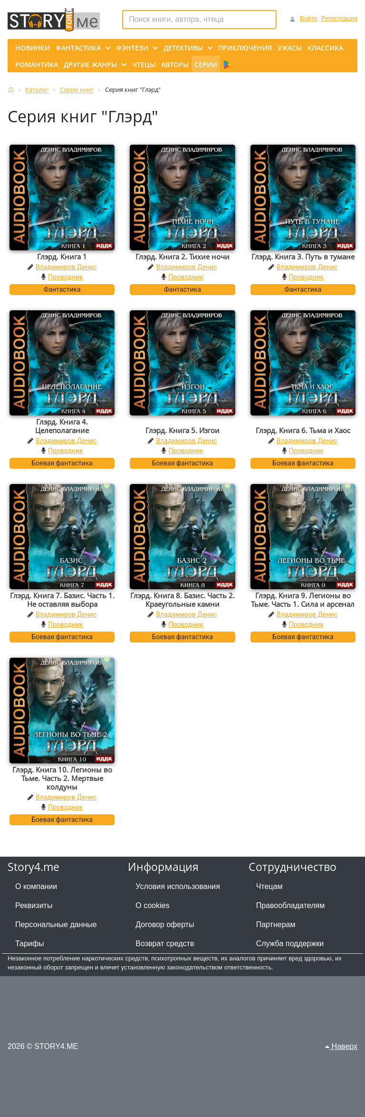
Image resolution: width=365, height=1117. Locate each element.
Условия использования (177, 886)
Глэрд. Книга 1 (62, 256)
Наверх (341, 1046)
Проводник (65, 277)
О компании (36, 886)
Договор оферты (164, 924)
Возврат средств (164, 943)
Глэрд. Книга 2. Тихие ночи (182, 256)
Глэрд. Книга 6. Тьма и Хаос (303, 430)
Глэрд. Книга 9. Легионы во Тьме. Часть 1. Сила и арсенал (303, 600)
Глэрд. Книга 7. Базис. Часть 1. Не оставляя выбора (62, 600)
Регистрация (339, 18)
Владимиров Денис (66, 267)
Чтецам (269, 886)
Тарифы (29, 943)
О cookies (152, 905)
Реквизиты (33, 905)
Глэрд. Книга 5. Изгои (182, 430)
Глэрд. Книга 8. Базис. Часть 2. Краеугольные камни (182, 600)
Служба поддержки (290, 943)
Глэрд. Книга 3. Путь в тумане (303, 256)
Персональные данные (56, 924)
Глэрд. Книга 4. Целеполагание (62, 426)
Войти (308, 18)
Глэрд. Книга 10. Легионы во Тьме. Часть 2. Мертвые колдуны (62, 778)
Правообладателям (290, 905)
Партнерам (276, 924)
